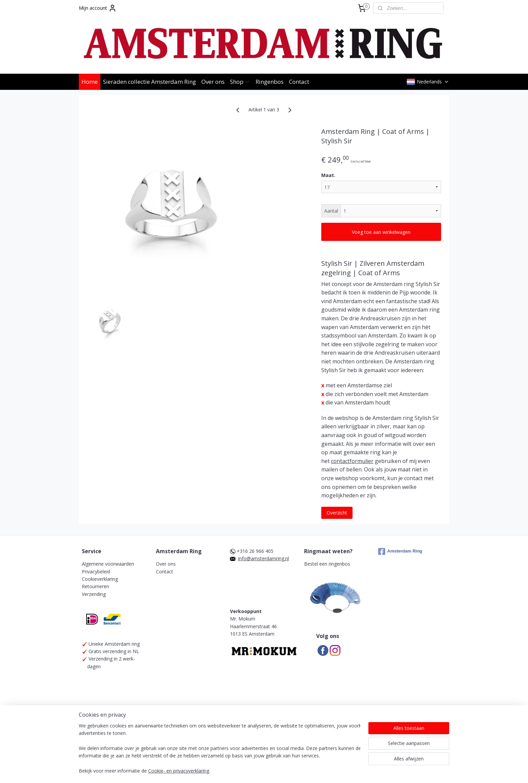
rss (264, 763)
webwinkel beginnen (290, 763)
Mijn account (98, 8)
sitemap (250, 763)
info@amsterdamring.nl (263, 558)
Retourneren (95, 586)
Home (89, 81)
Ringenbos (270, 81)
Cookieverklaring (100, 579)
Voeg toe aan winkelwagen (381, 232)
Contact (299, 81)
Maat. (328, 175)
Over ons (213, 81)
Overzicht (337, 512)
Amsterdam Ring (400, 551)
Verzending (94, 594)
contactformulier (352, 461)
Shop (240, 81)
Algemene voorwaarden (108, 564)
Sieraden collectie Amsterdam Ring (149, 81)
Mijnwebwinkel (348, 763)
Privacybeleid (96, 571)
